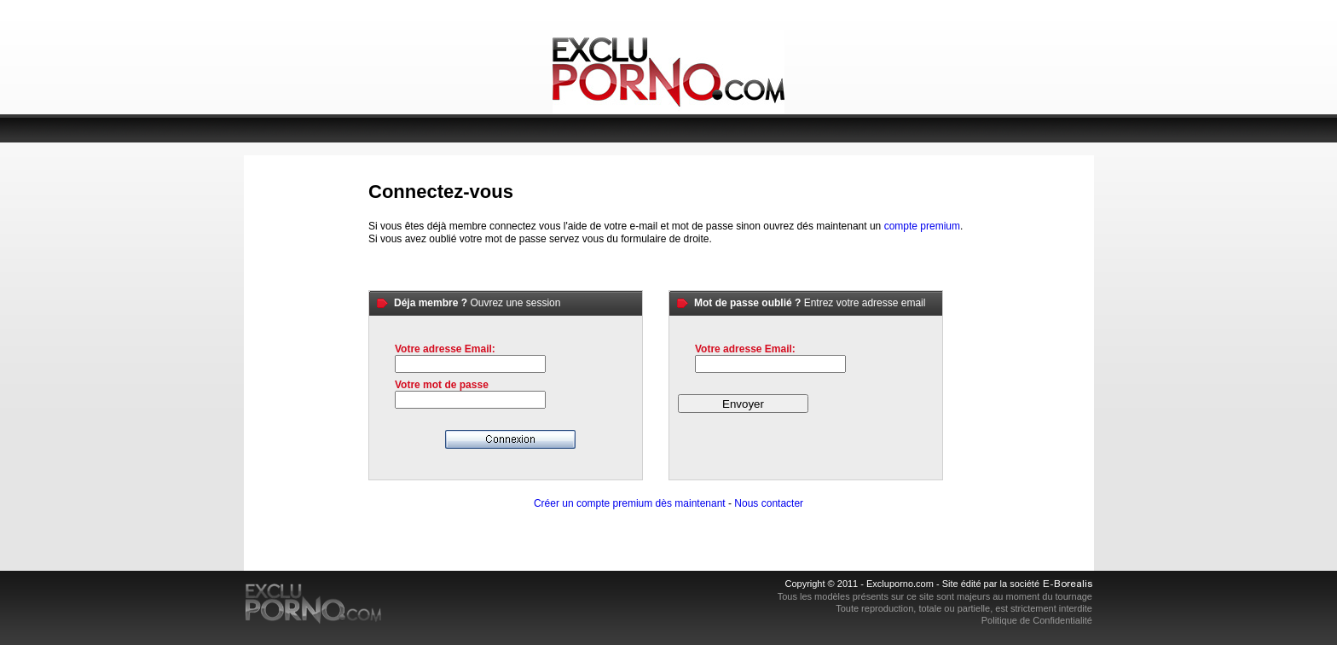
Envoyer (743, 404)
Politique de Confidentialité (1036, 620)
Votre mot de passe (442, 385)
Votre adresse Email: (445, 349)
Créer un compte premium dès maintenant (630, 503)
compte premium (922, 226)
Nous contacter (768, 503)
